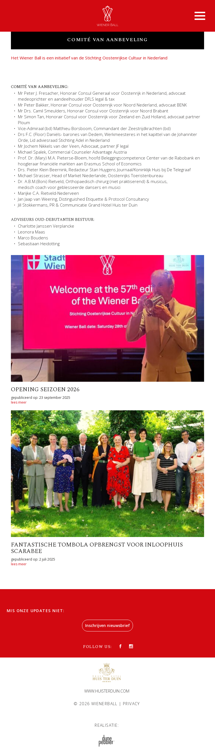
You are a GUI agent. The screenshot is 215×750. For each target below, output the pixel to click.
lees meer (19, 402)
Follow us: (97, 647)
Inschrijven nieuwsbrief (107, 625)
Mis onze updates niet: (36, 610)
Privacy (131, 703)
